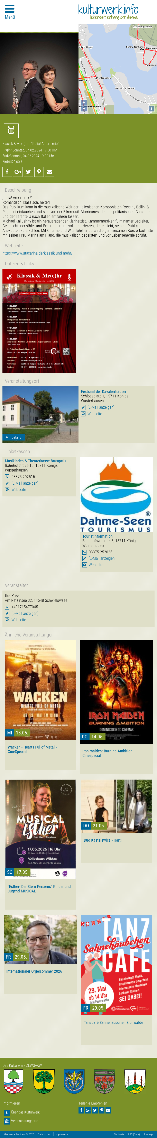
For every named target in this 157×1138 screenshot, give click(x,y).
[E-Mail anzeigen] (100, 407)
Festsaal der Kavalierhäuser (103, 391)
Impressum (61, 1134)
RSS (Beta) (134, 1134)
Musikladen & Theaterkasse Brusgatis (35, 461)
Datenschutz (45, 1134)
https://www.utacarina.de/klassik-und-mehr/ (37, 253)
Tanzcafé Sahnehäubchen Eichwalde (113, 1022)
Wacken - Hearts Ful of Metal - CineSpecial (32, 749)
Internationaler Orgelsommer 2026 (34, 971)
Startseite (119, 1134)
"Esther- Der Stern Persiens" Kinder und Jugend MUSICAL (39, 888)
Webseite (94, 414)
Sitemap (148, 1134)
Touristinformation (97, 536)
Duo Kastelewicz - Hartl (103, 840)
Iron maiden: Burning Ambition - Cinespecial (108, 753)
